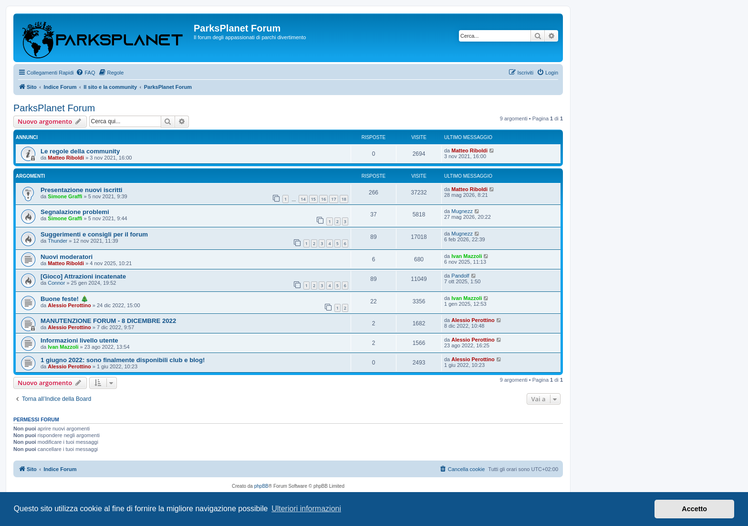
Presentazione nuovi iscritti (81, 189)
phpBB (261, 486)
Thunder (57, 241)
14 (303, 199)
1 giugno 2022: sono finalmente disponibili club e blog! (123, 360)
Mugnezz (462, 211)
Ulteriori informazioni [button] (306, 509)
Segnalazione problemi (75, 211)
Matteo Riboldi (66, 158)
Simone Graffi (65, 196)
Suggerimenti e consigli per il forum (94, 234)
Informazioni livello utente (79, 340)
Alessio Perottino (69, 305)
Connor (56, 283)
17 (333, 199)
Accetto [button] (694, 509)
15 (313, 199)
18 (344, 199)
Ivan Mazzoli (466, 256)
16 (323, 199)
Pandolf (460, 276)
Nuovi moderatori (67, 256)
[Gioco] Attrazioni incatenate (83, 276)
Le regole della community (80, 151)
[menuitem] (85, 72)
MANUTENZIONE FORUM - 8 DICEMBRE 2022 (108, 320)
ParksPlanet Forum (54, 108)
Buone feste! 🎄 (64, 298)
